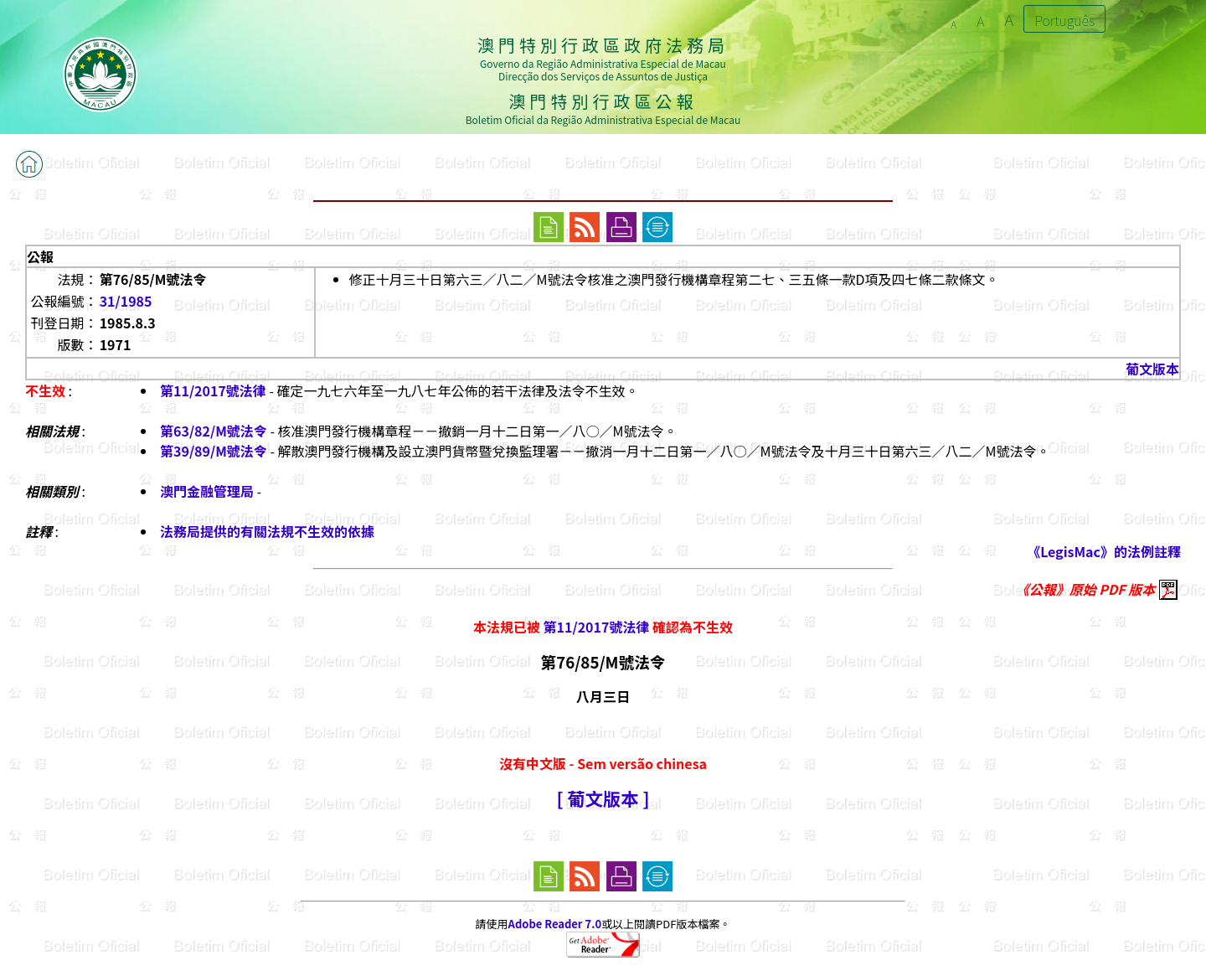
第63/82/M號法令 (213, 431)
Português (1064, 20)
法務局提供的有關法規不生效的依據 (267, 531)
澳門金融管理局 (207, 491)
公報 (40, 256)
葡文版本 (1152, 369)
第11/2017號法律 (213, 390)
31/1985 (126, 301)
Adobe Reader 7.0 (554, 924)
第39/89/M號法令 (213, 451)
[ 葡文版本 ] (602, 798)
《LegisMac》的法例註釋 (1104, 551)
